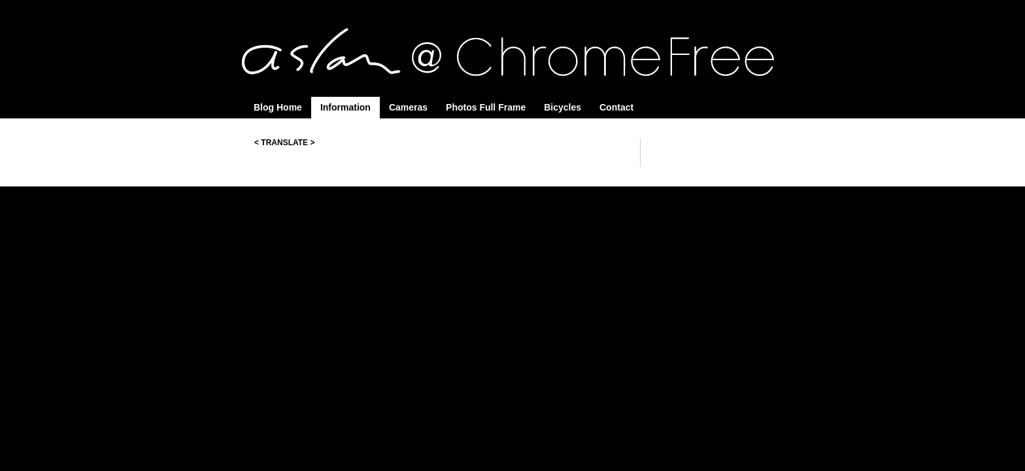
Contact (616, 107)
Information (345, 107)
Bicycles (562, 107)
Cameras (408, 107)
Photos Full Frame (486, 107)
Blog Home (278, 107)
